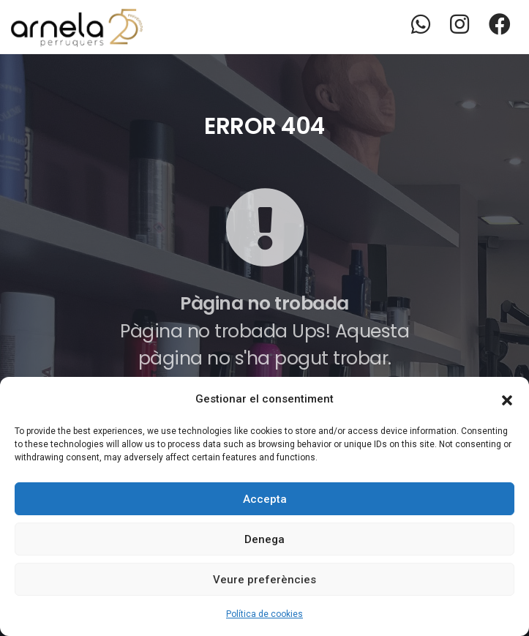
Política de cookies (264, 614)
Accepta (265, 499)
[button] (507, 399)
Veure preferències (264, 579)
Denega (264, 539)
